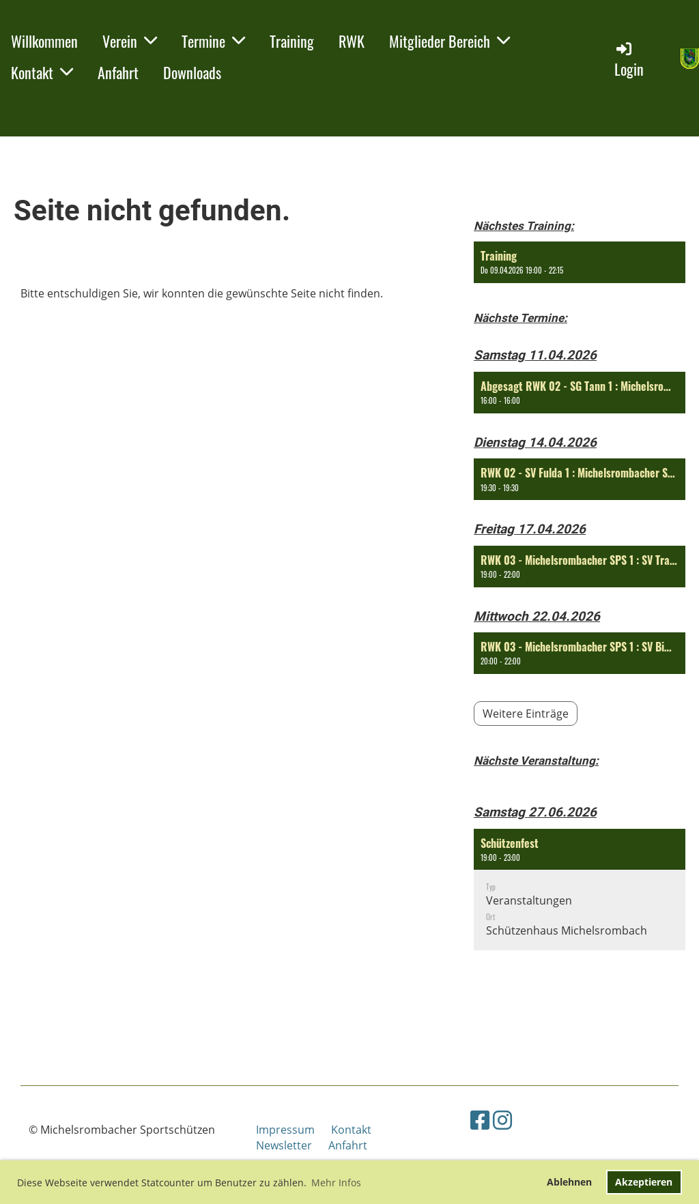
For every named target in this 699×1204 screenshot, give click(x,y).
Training (292, 41)
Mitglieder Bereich (449, 41)
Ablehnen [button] (569, 1181)
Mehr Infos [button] (336, 1182)
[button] (579, 262)
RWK (352, 41)
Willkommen (44, 41)
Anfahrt (118, 72)
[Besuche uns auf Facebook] (479, 1119)
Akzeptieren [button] (643, 1181)
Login (629, 60)
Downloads (192, 72)
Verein (129, 41)
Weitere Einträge (526, 713)
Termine (213, 41)
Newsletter (284, 1145)
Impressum (293, 1129)
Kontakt (42, 72)
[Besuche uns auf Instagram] (502, 1119)
